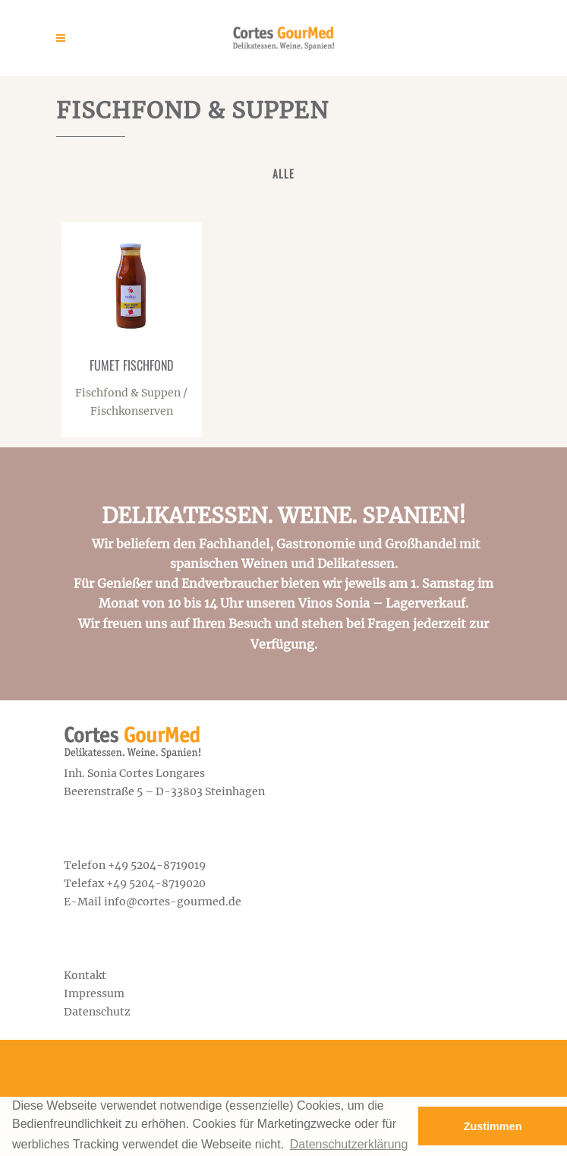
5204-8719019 (168, 865)
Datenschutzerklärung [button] (349, 1144)
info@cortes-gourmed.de (172, 901)
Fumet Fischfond (131, 365)
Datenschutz (97, 1012)
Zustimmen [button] (493, 1126)
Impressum (94, 993)
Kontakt (85, 975)
